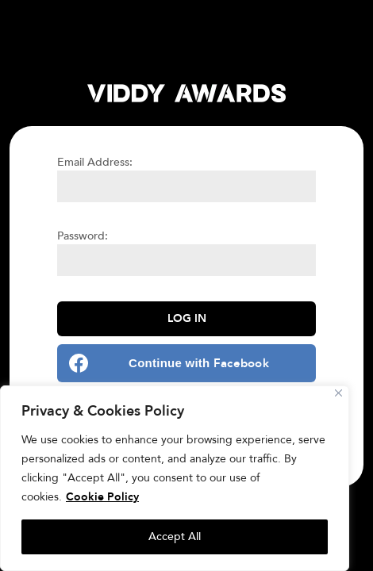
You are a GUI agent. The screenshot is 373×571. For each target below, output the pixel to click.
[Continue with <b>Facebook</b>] (186, 363)
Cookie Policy (102, 496)
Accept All (174, 536)
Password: (82, 235)
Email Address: (95, 162)
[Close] (338, 393)
